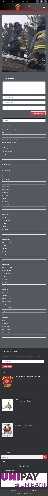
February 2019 (6, 329)
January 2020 (6, 295)
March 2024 (5, 195)
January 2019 (5, 333)
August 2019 (5, 311)
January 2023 (6, 211)
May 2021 (4, 251)
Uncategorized (6, 170)
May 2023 (5, 201)
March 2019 (5, 326)
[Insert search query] (24, 120)
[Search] (45, 457)
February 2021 (6, 261)
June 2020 (5, 283)
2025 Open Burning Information (11, 139)
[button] (44, 7)
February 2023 (6, 208)
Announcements (7, 151)
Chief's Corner (6, 154)
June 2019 (5, 317)
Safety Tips (5, 167)
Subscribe (7, 366)
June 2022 (5, 230)
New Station (5, 161)
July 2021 (4, 248)
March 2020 (5, 292)
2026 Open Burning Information (11, 132)
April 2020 (5, 289)
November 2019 (6, 301)
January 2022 (6, 239)
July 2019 (4, 314)
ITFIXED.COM (26, 493)
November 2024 (6, 189)
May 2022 (5, 233)
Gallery (4, 158)
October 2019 (6, 304)
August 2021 (5, 245)
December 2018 (6, 336)
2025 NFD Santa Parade (9, 136)
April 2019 (5, 323)
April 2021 (4, 254)
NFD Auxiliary (6, 164)
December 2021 (6, 242)
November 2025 (6, 183)
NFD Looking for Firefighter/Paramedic (13, 129)
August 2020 (5, 276)
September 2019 (7, 307)
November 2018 (6, 339)
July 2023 (4, 198)
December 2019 (6, 298)
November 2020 (7, 270)
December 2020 (7, 267)
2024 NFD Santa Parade (9, 142)
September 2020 (7, 273)
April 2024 (5, 192)
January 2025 (6, 186)
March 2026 (5, 179)
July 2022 (4, 226)
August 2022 (5, 223)
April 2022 (5, 236)
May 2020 (5, 286)
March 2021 (5, 258)
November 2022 (6, 214)
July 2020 (4, 279)
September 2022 (7, 220)
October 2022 (6, 217)
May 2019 (4, 320)
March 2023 (5, 205)
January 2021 (5, 264)
